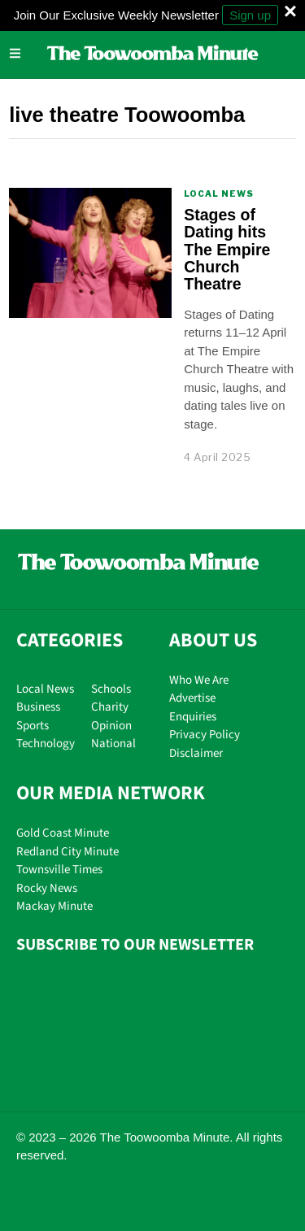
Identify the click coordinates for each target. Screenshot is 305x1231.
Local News (219, 193)
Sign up (250, 15)
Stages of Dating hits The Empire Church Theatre (227, 250)
